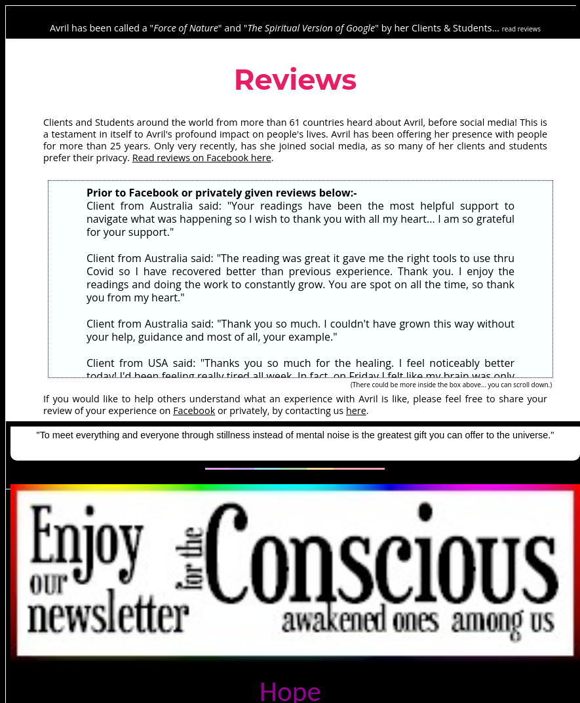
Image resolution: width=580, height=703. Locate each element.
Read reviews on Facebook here (201, 157)
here (356, 410)
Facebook (194, 410)
